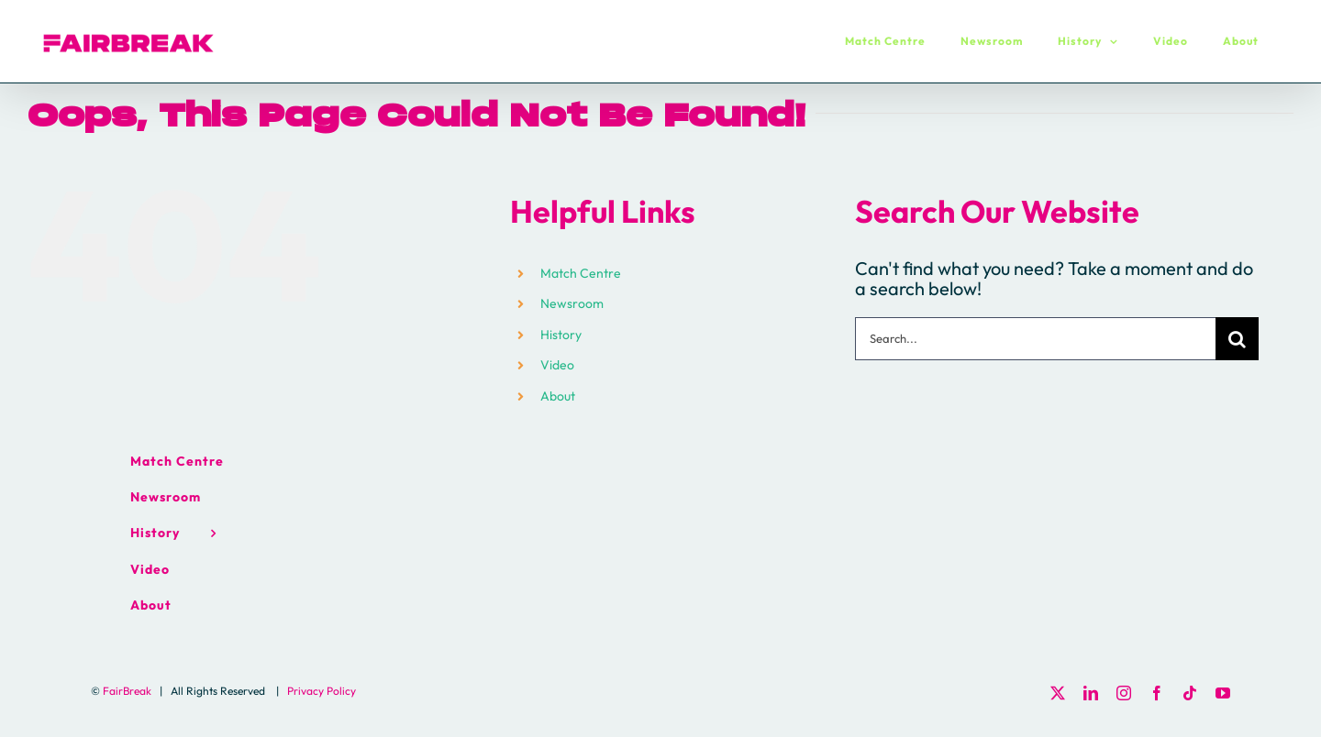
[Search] (1237, 338)
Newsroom (572, 303)
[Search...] (1035, 338)
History (561, 334)
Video (557, 365)
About (557, 396)
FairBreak (127, 691)
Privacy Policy (321, 691)
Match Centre (580, 273)
